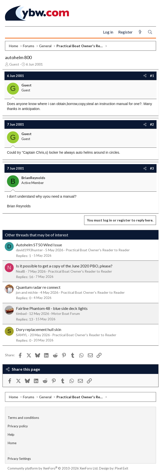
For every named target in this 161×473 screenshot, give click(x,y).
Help (11, 435)
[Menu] (11, 32)
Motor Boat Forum (66, 313)
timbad (21, 313)
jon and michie (27, 292)
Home (12, 443)
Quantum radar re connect (38, 287)
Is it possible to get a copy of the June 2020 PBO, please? (64, 265)
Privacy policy (18, 426)
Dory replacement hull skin (38, 329)
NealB (20, 271)
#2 (152, 124)
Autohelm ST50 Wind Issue (39, 244)
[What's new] (140, 32)
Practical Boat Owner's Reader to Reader (98, 250)
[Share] (145, 76)
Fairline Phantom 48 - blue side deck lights (52, 308)
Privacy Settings (19, 459)
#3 (152, 168)
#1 (152, 76)
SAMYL (21, 335)
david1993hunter (29, 250)
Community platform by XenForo (52, 468)
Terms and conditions (23, 418)
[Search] (150, 32)
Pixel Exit (121, 468)
